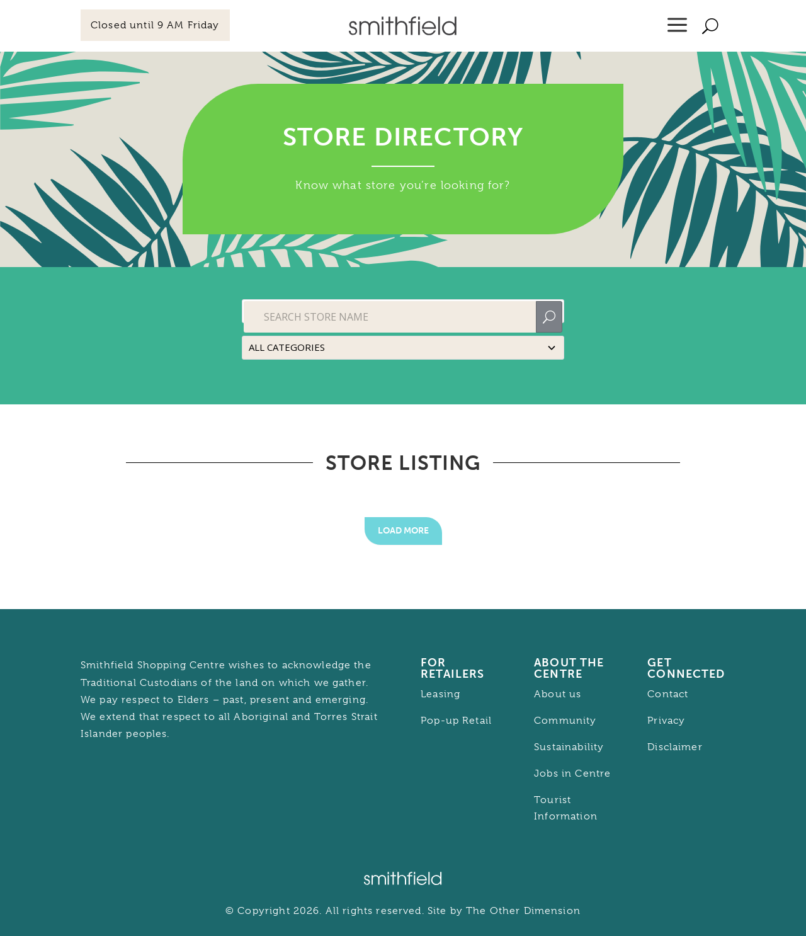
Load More (403, 530)
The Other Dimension (523, 910)
